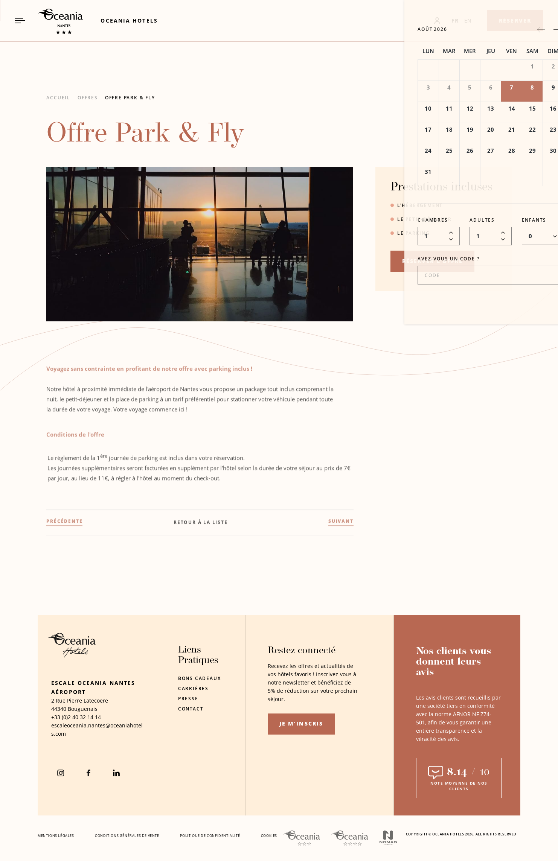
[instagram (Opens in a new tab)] (61, 773)
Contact (191, 709)
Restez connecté (301, 651)
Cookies (269, 835)
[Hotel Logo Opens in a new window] (72, 655)
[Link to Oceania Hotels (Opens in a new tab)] (129, 20)
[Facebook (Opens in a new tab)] (88, 773)
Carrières (193, 688)
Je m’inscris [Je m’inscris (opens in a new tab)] (301, 723)
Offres (88, 97)
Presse (188, 698)
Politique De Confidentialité (210, 835)
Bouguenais (83, 708)
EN (468, 20)
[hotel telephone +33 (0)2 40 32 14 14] (76, 717)
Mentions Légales (56, 835)
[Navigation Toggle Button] (20, 20)
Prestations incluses (441, 187)
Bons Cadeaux (199, 678)
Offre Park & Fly (130, 97)
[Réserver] (515, 20)
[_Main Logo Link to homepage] (54, 20)
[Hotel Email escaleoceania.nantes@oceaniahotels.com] (97, 729)
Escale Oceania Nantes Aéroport (93, 687)
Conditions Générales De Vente (127, 835)
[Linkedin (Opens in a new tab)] (116, 773)
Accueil (58, 97)
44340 (58, 708)
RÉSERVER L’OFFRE (432, 261)
